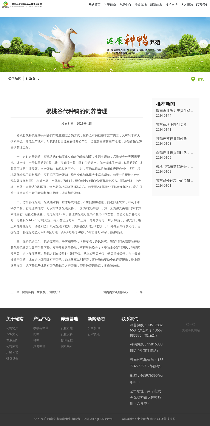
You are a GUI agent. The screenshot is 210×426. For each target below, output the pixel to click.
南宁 (153, 419)
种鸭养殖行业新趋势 (171, 139)
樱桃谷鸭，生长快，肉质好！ (41, 292)
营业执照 (170, 419)
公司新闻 (14, 78)
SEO (160, 419)
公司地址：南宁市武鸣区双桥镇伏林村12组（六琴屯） (145, 397)
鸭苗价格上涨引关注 (171, 125)
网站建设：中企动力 (135, 419)
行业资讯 (32, 78)
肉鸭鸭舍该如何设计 (116, 292)
